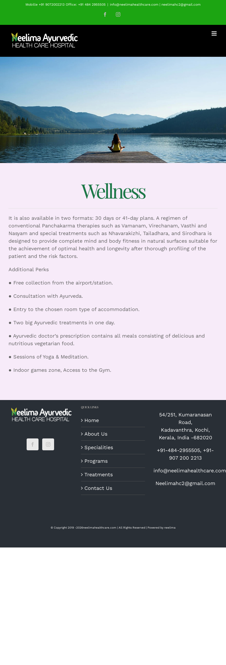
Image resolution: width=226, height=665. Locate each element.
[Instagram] (48, 444)
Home (91, 420)
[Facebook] (33, 444)
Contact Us (98, 488)
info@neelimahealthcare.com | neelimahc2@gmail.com (155, 4)
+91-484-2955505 (178, 450)
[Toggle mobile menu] (215, 33)
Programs (96, 461)
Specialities (98, 447)
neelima (170, 527)
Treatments (98, 474)
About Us (95, 434)
